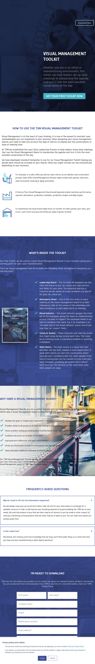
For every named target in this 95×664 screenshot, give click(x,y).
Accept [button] (42, 658)
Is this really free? (48, 509)
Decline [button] (52, 658)
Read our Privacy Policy (75, 646)
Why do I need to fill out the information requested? (48, 478)
